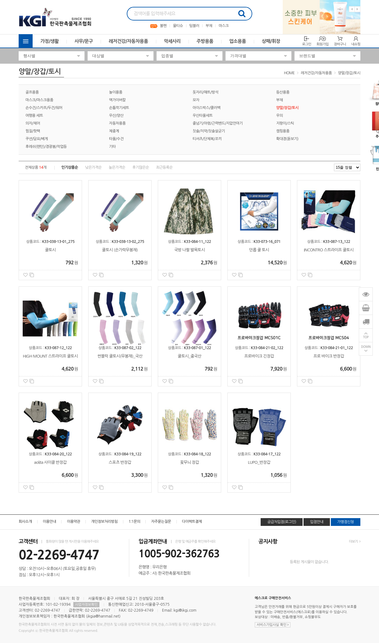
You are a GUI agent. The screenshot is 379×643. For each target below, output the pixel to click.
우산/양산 (116, 115)
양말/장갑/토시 (349, 73)
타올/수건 (116, 139)
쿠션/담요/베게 (36, 139)
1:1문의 (134, 521)
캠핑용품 (283, 131)
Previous (352, 9)
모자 (196, 100)
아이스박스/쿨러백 (206, 108)
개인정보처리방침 (104, 521)
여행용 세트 (34, 115)
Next (357, 9)
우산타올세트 (202, 115)
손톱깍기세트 (119, 108)
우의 (279, 115)
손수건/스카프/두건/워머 (43, 108)
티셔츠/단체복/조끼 (207, 139)
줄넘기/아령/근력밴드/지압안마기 (218, 123)
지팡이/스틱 (285, 123)
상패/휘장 (271, 41)
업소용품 (237, 41)
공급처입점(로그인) (281, 522)
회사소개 (25, 521)
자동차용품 (117, 123)
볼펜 (163, 26)
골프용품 (32, 92)
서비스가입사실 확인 (273, 625)
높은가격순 (117, 167)
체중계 (114, 131)
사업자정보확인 (86, 604)
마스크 (224, 26)
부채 (209, 26)
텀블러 (194, 26)
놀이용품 (115, 92)
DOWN (366, 347)
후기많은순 (140, 167)
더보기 (354, 541)
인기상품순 (70, 167)
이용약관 (73, 521)
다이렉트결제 (192, 521)
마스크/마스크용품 (39, 100)
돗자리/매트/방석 (205, 92)
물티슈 (178, 26)
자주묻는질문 (161, 521)
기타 (112, 146)
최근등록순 (164, 167)
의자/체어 (32, 123)
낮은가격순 (93, 167)
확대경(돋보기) (287, 139)
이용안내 (49, 521)
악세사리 (172, 41)
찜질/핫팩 (32, 131)
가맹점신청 (345, 522)
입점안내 (316, 522)
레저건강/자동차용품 (128, 41)
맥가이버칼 (117, 100)
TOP (366, 337)
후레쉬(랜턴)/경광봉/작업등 (46, 146)
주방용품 (205, 41)
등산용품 (283, 92)
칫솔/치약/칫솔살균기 (209, 131)
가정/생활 (49, 41)
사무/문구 (84, 41)
